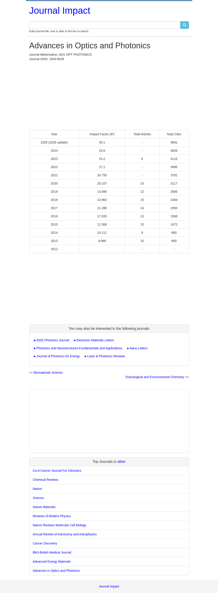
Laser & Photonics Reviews (106, 356)
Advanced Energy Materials (52, 561)
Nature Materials (44, 507)
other (121, 461)
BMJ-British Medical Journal (52, 552)
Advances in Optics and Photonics (56, 570)
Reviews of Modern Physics (52, 516)
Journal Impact (59, 10)
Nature (37, 489)
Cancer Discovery (45, 543)
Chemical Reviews (45, 479)
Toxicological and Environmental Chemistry (154, 377)
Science (38, 498)
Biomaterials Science (48, 372)
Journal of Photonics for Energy (58, 356)
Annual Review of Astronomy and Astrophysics (65, 534)
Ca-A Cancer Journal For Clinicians (57, 470)
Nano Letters (138, 348)
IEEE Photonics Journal (52, 340)
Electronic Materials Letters (95, 340)
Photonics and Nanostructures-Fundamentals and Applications (79, 348)
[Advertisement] (109, 94)
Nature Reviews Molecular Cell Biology (59, 525)
